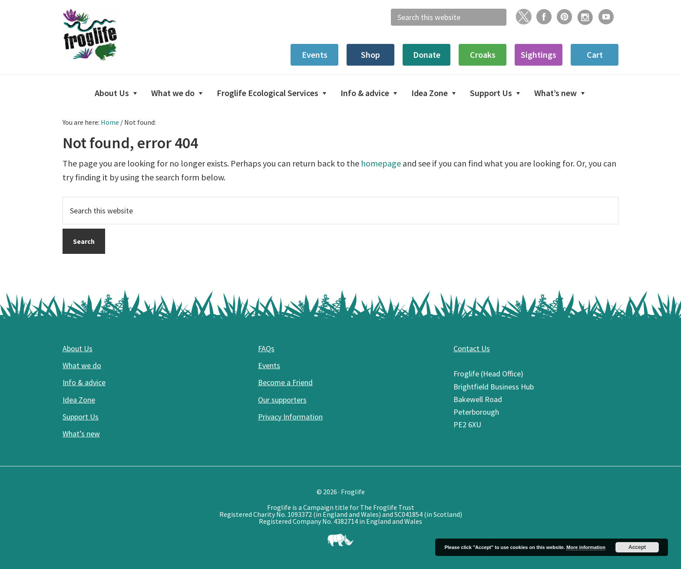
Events (269, 365)
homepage (381, 163)
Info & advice (84, 382)
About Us (78, 348)
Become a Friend (285, 382)
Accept (637, 547)
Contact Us (471, 348)
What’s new (81, 434)
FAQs (266, 348)
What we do (82, 365)
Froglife (128, 35)
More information (585, 547)
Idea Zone (79, 400)
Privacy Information (290, 417)
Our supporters (282, 400)
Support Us (81, 417)
